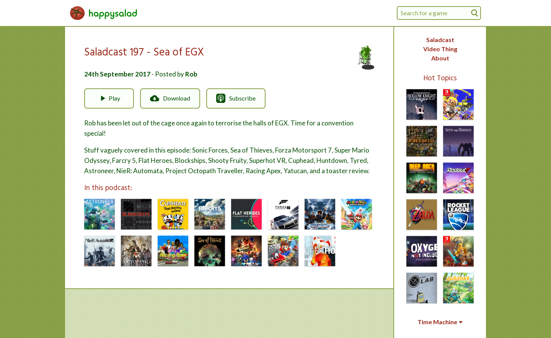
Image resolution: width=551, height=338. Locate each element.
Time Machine (440, 321)
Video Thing (440, 48)
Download (170, 98)
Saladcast (440, 39)
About (440, 58)
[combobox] (439, 13)
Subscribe (236, 98)
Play (109, 98)
